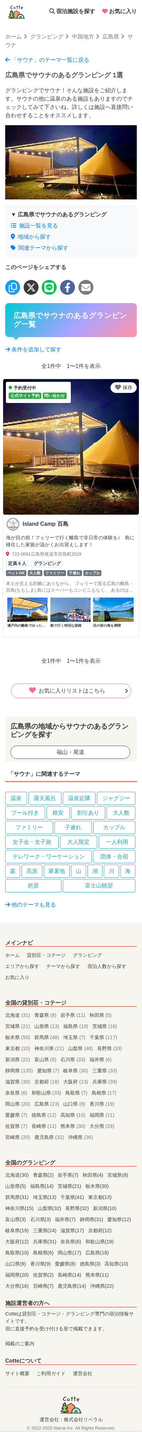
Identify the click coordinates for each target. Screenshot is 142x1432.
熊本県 (73, 1126)
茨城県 (104, 1026)
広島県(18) (97, 1252)
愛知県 (49, 1070)
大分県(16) (17, 1286)
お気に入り (119, 11)
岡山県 (18, 1104)
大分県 (102, 1126)
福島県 (76, 1026)
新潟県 (18, 1059)
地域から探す (31, 237)
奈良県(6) (71, 1241)
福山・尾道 (70, 752)
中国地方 (83, 37)
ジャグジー (116, 798)
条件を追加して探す (33, 349)
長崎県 (45, 1126)
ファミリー (29, 827)
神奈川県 (50, 1048)
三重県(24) (45, 1230)
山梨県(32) (50, 1208)
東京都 (18, 1048)
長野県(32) (77, 1208)
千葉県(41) (72, 1197)
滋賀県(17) (72, 1230)
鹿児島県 (50, 1137)
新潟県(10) (105, 1208)
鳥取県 (77, 1093)
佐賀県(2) (44, 1275)
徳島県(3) (91, 1264)
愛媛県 (17, 1115)
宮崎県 (18, 1137)
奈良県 (17, 1093)
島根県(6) (44, 1252)
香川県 (102, 1104)
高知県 (73, 1115)
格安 (58, 813)
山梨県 (81, 1048)
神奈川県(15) (20, 1208)
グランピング (47, 37)
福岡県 (102, 1115)
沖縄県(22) (102, 1286)
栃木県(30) (97, 1186)
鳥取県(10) (17, 1252)
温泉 (16, 798)
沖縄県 (80, 1137)
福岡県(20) (17, 1275)
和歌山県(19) (99, 1241)
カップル (114, 827)
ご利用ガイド (51, 1373)
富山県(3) (16, 1219)
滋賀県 (18, 1081)
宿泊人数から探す (106, 966)
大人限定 (78, 842)
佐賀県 (17, 1126)
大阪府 (76, 1081)
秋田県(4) (94, 1175)
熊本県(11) (97, 1275)
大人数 (121, 813)
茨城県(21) (70, 1186)
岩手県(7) (69, 1175)
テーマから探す (63, 966)
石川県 (73, 1059)
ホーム (13, 37)
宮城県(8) (117, 1175)
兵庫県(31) (45, 1241)
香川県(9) (41, 1264)
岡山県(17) (70, 1252)
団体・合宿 (114, 856)
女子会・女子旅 (31, 842)
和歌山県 (47, 1093)
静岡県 (19, 1070)
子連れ (73, 827)
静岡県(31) (92, 1219)
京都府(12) (100, 1230)
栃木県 (18, 1037)
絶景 (33, 886)
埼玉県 (75, 1037)
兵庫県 (104, 1081)
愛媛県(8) (66, 1264)
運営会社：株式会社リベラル (71, 1419)
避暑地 (56, 871)
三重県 (104, 1070)
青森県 (46, 1015)
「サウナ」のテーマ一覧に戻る (47, 60)
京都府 (47, 1081)
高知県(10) (116, 1264)
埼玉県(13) (45, 1197)
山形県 (47, 1026)
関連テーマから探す (39, 248)
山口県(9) (16, 1264)
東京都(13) (100, 1197)
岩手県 (73, 1015)
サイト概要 (17, 1373)
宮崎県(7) (44, 1286)
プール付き (25, 813)
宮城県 (18, 1026)
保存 (123, 387)
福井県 (101, 1059)
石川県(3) (41, 1219)
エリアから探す (22, 966)
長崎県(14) (70, 1275)
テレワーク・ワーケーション (48, 856)
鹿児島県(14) (72, 1286)
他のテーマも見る (30, 905)
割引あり (88, 813)
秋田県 (101, 1015)
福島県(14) (42, 1186)
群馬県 (47, 1037)
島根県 (104, 1093)
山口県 (75, 1104)
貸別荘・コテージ (46, 955)
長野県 (109, 1048)
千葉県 (103, 1037)
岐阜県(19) (17, 1230)
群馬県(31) (17, 1197)
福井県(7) (66, 1219)
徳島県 (45, 1115)
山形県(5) (16, 1186)
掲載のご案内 (19, 1343)
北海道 (18, 1015)
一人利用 (117, 842)
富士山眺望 (99, 886)
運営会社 (82, 1373)
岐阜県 (76, 1070)
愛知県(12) (119, 1219)
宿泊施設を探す (72, 11)
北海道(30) (17, 1175)
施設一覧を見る (34, 226)
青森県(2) (44, 1175)
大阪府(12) (17, 1241)
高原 (31, 871)
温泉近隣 (79, 798)
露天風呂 (45, 798)
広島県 (110, 37)
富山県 (46, 1059)
